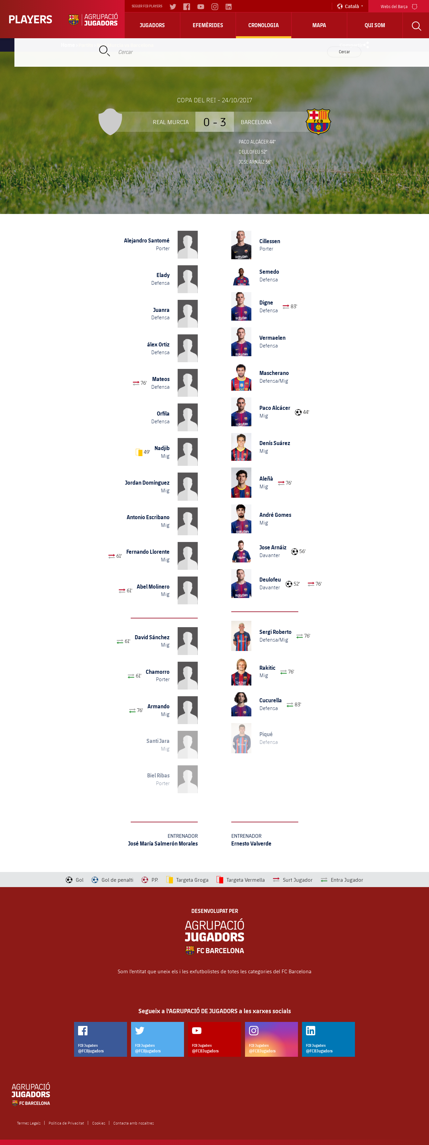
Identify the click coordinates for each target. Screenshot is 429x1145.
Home (68, 45)
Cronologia (263, 25)
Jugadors (152, 25)
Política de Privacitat (66, 1123)
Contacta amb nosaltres (133, 1123)
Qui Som (375, 25)
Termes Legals (29, 1123)
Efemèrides (208, 25)
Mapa (319, 25)
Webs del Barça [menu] (399, 6)
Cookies (98, 1123)
